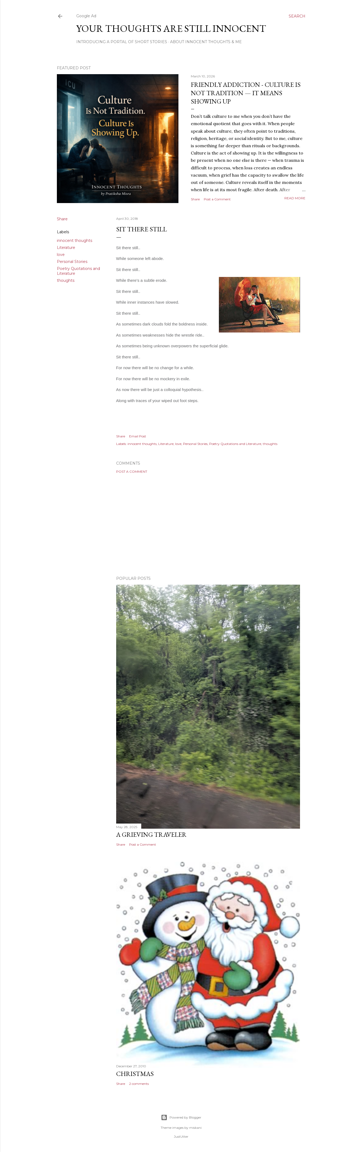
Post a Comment (217, 199)
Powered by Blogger (181, 1117)
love (61, 254)
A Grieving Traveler (151, 834)
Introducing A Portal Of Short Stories (121, 41)
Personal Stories (72, 261)
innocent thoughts (74, 240)
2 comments (139, 1084)
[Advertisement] (208, 525)
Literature (66, 247)
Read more (294, 198)
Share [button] (195, 199)
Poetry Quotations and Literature (235, 444)
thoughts (65, 280)
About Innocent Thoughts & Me (206, 41)
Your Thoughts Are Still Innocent (171, 28)
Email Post (137, 436)
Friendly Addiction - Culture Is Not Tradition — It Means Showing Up (246, 92)
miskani (195, 1128)
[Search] (297, 16)
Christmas (135, 1073)
